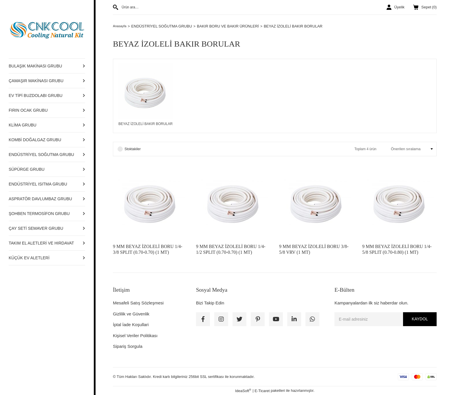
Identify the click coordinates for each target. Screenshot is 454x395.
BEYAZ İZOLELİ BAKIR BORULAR (295, 26)
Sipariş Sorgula (127, 346)
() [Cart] (425, 7)
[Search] (191, 7)
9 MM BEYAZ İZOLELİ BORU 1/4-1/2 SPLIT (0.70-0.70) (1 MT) (231, 249)
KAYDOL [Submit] (420, 319)
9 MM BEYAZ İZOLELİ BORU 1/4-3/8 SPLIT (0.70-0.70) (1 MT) (147, 249)
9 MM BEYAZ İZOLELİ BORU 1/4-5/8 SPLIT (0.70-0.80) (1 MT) (397, 249)
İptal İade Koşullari (131, 324)
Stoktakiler (133, 149)
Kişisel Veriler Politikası (135, 335)
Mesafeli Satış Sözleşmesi (138, 302)
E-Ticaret (262, 391)
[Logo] (47, 29)
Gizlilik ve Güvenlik (131, 313)
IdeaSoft (243, 390)
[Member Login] (395, 7)
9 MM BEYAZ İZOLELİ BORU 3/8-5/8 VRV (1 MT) (314, 249)
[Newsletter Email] (385, 319)
